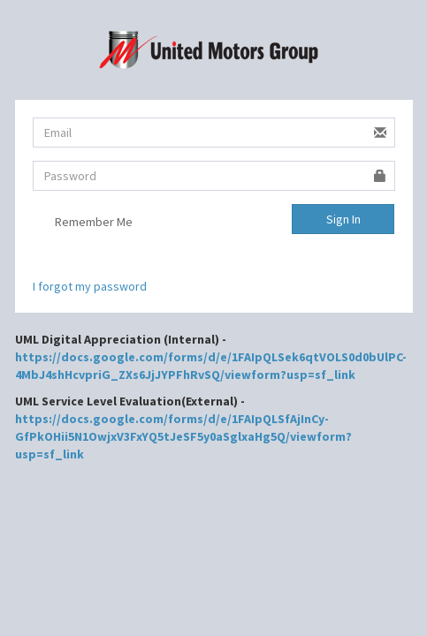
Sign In (343, 219)
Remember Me (83, 223)
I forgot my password (90, 286)
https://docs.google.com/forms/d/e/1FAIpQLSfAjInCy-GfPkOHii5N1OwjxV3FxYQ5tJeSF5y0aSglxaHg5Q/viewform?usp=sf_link (183, 436)
